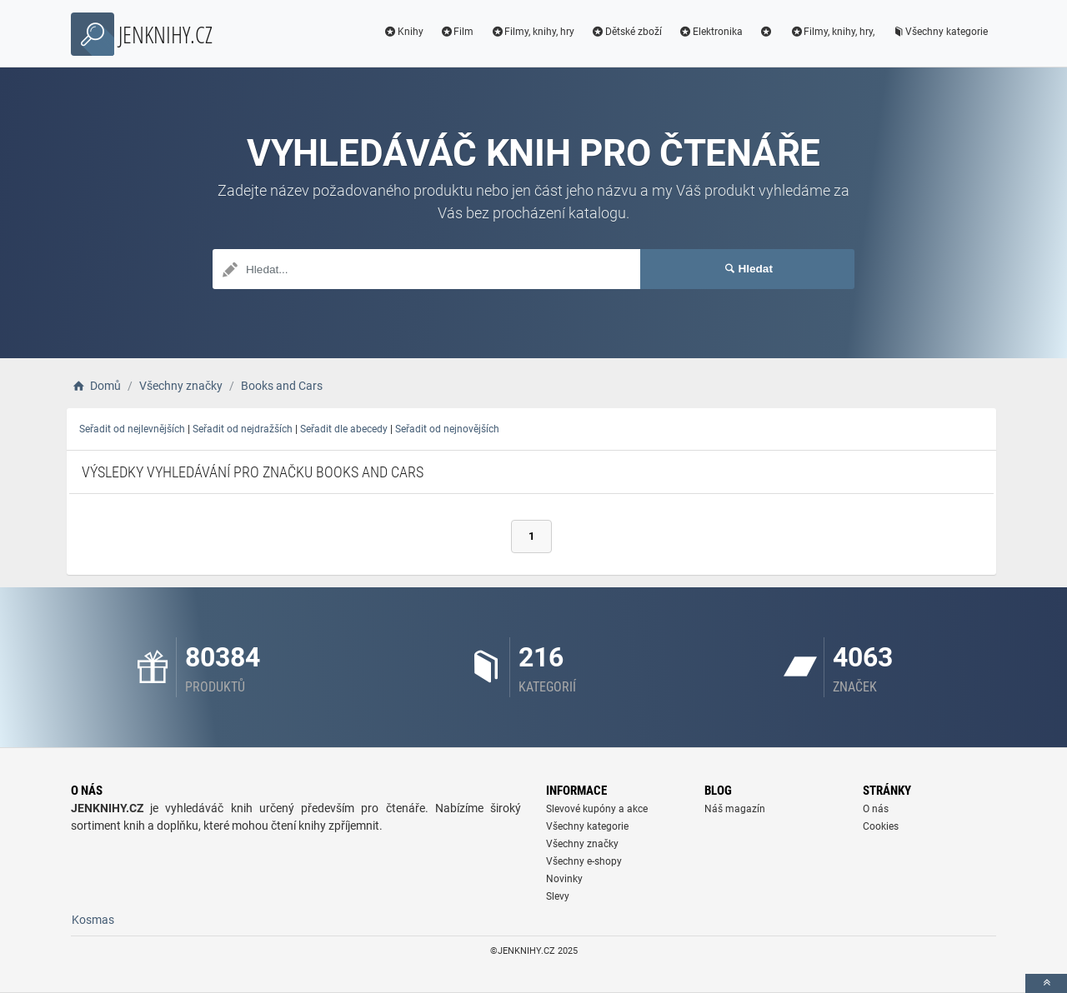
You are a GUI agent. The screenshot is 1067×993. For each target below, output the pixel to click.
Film (457, 31)
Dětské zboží (626, 31)
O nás (876, 809)
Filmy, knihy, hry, (831, 31)
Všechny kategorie (939, 31)
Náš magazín (734, 809)
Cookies (881, 826)
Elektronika (711, 31)
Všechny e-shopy (584, 861)
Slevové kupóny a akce (597, 809)
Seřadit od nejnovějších (447, 429)
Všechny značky (582, 844)
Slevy (557, 896)
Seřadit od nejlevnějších (132, 429)
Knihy (403, 31)
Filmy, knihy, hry (532, 31)
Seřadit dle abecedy (344, 429)
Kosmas (93, 919)
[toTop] (1046, 983)
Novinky (564, 879)
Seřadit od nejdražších (243, 429)
